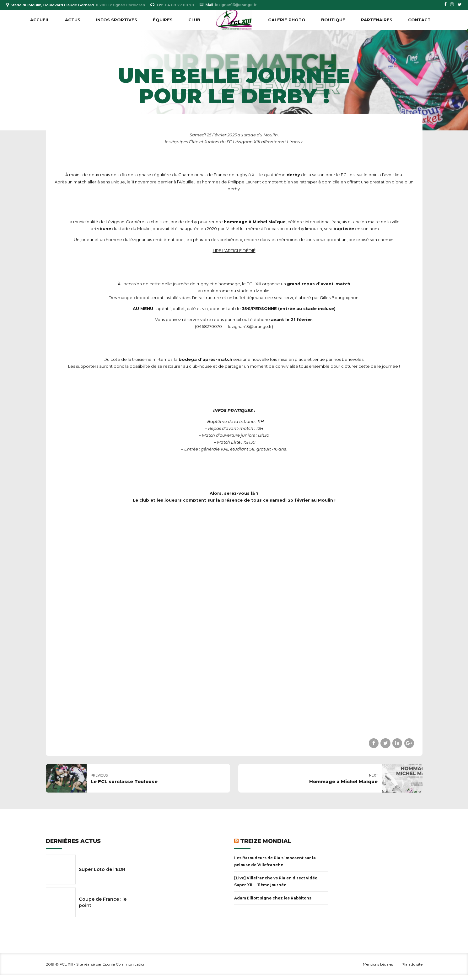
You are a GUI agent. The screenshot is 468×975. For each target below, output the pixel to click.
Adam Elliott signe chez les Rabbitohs (272, 898)
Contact (419, 19)
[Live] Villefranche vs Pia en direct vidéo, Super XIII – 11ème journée (276, 881)
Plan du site (411, 964)
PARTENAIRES (376, 19)
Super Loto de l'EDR (102, 869)
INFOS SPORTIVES (116, 19)
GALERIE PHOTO (286, 19)
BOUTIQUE (333, 19)
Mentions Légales (378, 964)
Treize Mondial (265, 841)
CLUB (194, 19)
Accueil (39, 19)
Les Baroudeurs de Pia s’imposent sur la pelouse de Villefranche (275, 861)
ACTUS (72, 19)
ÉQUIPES (163, 19)
